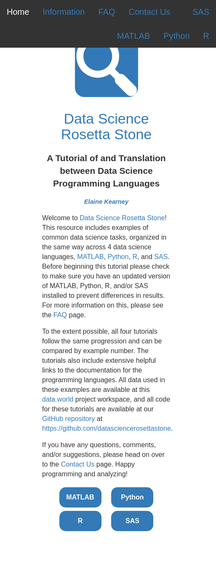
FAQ (106, 11)
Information (64, 11)
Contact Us (149, 11)
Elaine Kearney (106, 201)
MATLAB (133, 35)
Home (18, 11)
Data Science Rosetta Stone (106, 126)
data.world (57, 399)
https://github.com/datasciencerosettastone (106, 428)
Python (176, 35)
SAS (200, 11)
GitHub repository (68, 418)
